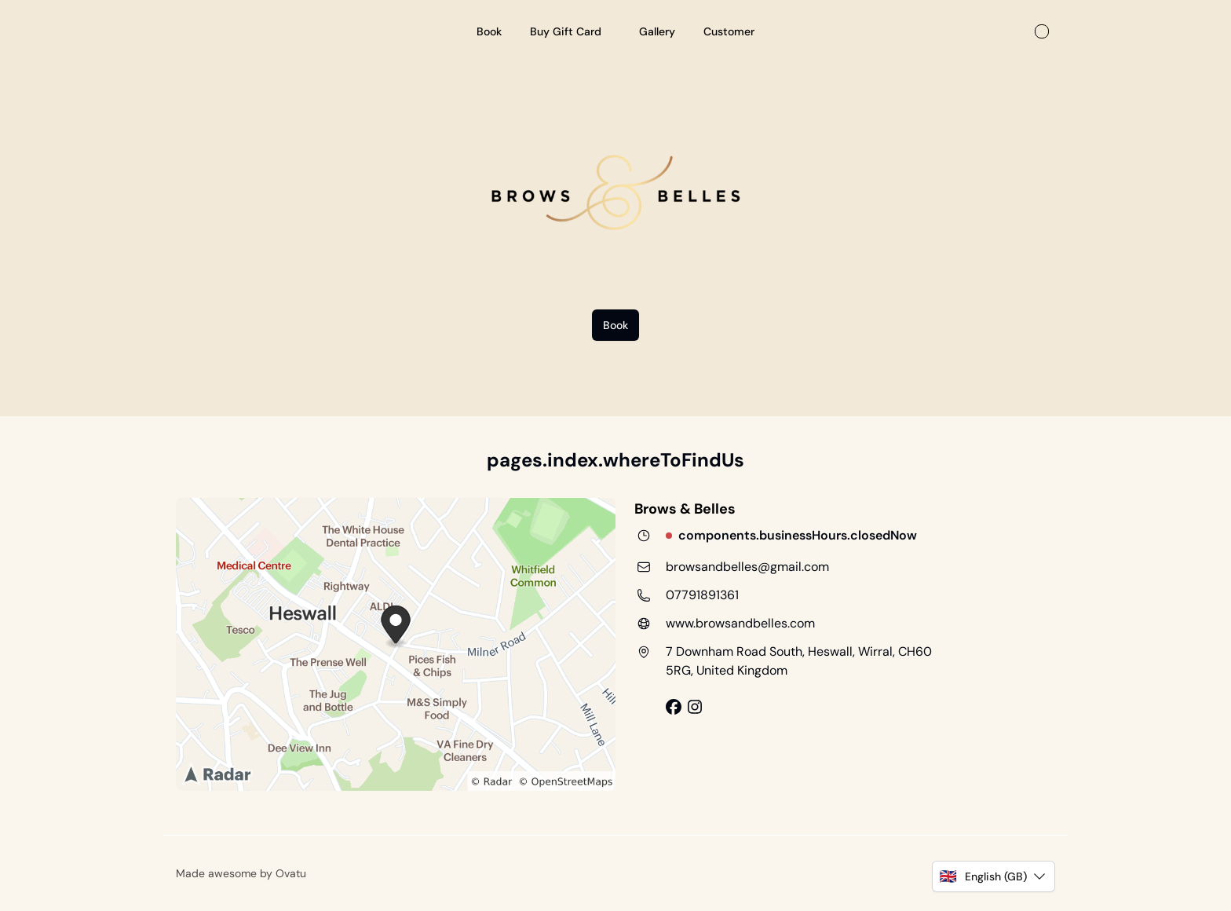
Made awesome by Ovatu (241, 873)
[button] (993, 876)
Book (615, 325)
